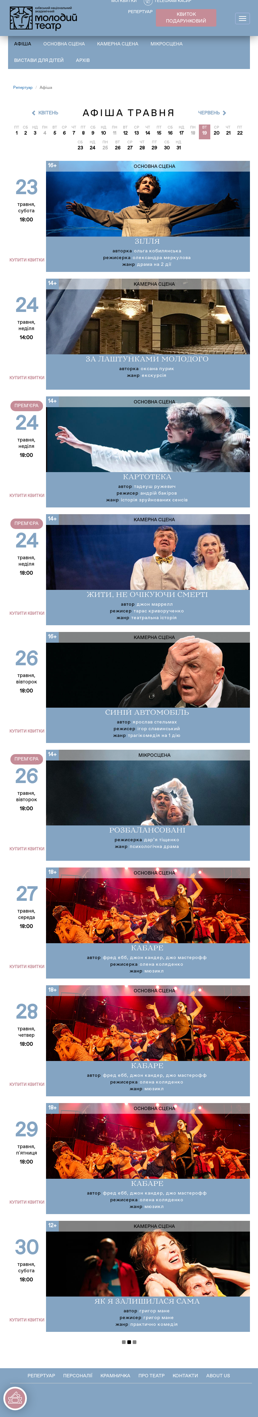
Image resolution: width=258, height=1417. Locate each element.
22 (240, 133)
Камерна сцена (117, 44)
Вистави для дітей (39, 60)
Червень (209, 113)
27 (130, 148)
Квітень (48, 113)
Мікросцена (166, 44)
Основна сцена (64, 44)
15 (159, 133)
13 (136, 133)
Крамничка (115, 1376)
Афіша (22, 44)
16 (170, 133)
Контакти (185, 1376)
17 (181, 133)
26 (118, 148)
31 (178, 148)
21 (228, 133)
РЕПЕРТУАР (140, 12)
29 (154, 148)
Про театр (151, 1376)
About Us (218, 1376)
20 (216, 133)
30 (167, 148)
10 (103, 133)
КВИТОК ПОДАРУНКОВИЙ (186, 18)
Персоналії (77, 1376)
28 (142, 148)
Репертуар (23, 88)
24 (92, 148)
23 (80, 148)
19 (204, 133)
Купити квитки (26, 260)
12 (125, 133)
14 (147, 133)
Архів (83, 60)
